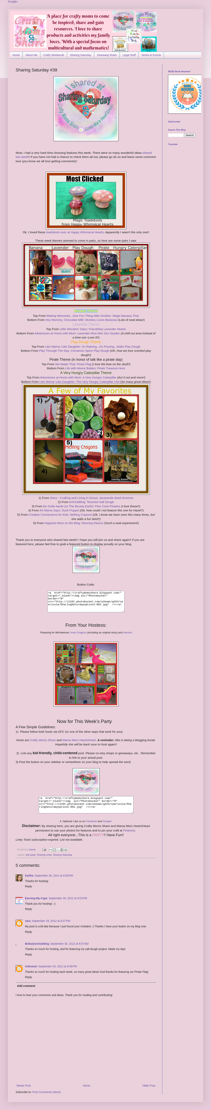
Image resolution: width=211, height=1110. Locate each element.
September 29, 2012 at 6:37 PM (51, 920)
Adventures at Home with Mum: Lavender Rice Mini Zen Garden (77, 333)
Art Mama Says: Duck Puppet (59, 510)
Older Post (148, 1085)
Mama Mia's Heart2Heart (79, 740)
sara (28, 920)
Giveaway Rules (107, 55)
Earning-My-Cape (36, 898)
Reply (28, 886)
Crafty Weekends (53, 55)
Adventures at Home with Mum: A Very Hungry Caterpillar (78, 377)
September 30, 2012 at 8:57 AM (69, 943)
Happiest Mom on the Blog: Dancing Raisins (74, 523)
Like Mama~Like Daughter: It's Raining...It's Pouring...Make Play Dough (92, 346)
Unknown (31, 966)
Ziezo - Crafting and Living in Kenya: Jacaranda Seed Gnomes (91, 497)
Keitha (29, 875)
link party (30, 855)
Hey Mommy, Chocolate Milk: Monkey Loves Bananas (81, 319)
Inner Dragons (78, 632)
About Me (31, 55)
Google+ (13, 1)
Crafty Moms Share (43, 740)
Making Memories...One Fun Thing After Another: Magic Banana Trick (92, 315)
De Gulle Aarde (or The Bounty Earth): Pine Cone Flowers (82, 506)
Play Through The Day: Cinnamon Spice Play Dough (74, 350)
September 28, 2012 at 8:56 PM (54, 875)
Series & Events (151, 55)
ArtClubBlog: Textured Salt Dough (91, 502)
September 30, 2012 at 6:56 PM (57, 966)
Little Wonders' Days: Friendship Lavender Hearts (93, 329)
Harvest (127, 632)
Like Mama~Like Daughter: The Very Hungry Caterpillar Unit (79, 381)
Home (16, 55)
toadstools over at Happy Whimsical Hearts (75, 232)
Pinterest (128, 830)
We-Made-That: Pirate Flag (73, 364)
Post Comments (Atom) (46, 1092)
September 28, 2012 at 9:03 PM (68, 898)
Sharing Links (44, 855)
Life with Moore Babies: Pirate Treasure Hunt (94, 368)
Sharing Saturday (80, 55)
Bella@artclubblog (37, 943)
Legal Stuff (129, 55)
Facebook (91, 821)
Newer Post (24, 1085)
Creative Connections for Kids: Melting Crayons (61, 514)
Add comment (26, 985)
